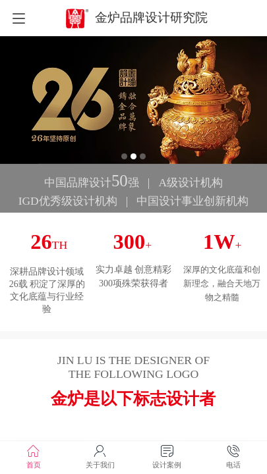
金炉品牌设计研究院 (151, 17)
